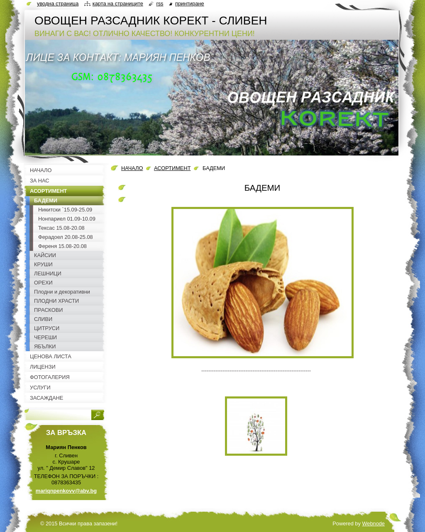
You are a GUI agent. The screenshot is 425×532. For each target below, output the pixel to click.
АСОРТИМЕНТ (172, 168)
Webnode (373, 523)
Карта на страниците (118, 3)
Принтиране (189, 3)
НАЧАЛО (132, 168)
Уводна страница (57, 3)
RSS (159, 3)
